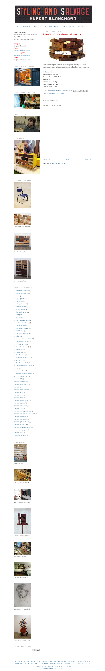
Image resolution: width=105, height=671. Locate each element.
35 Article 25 (18, 379)
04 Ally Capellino (19, 299)
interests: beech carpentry (21, 389)
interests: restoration (20, 416)
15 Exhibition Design (20, 325)
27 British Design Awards (22, 357)
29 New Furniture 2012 (21, 363)
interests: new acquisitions (22, 411)
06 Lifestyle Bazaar (20, 304)
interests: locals (18, 408)
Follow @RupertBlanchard (22, 50)
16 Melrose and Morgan (21, 328)
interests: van (18, 432)
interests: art (17, 387)
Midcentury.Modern (49, 72)
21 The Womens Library (21, 341)
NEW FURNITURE (68, 27)
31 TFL (16, 368)
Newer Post (46, 159)
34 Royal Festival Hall (21, 376)
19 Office (17, 336)
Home (67, 159)
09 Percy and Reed (19, 309)
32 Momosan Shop (19, 371)
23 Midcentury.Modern (58, 93)
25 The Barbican (19, 352)
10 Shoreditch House (20, 312)
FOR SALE (81, 27)
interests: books (18, 392)
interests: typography (20, 430)
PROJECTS (26, 27)
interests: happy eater (20, 406)
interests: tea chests (20, 424)
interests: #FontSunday (21, 381)
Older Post (88, 159)
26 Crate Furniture (19, 355)
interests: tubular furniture (22, 427)
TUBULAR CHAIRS (51, 27)
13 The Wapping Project (21, 320)
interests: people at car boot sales (24, 414)
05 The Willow (18, 301)
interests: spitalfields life (21, 422)
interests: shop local (20, 419)
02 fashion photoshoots (21, 293)
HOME (17, 27)
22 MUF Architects (20, 344)
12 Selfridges (18, 317)
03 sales (16, 296)
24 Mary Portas (18, 349)
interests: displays (19, 403)
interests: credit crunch (21, 400)
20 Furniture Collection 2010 (23, 339)
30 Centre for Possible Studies (23, 365)
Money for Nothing (20, 435)
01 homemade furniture (21, 291)
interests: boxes (18, 395)
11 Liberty (17, 315)
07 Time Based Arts (20, 307)
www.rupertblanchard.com (22, 55)
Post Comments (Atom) (59, 163)
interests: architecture (20, 384)
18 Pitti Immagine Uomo (21, 333)
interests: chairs (18, 398)
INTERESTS (38, 27)
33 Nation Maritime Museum (23, 373)
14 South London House (21, 323)
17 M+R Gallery (19, 331)
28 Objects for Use (19, 360)
